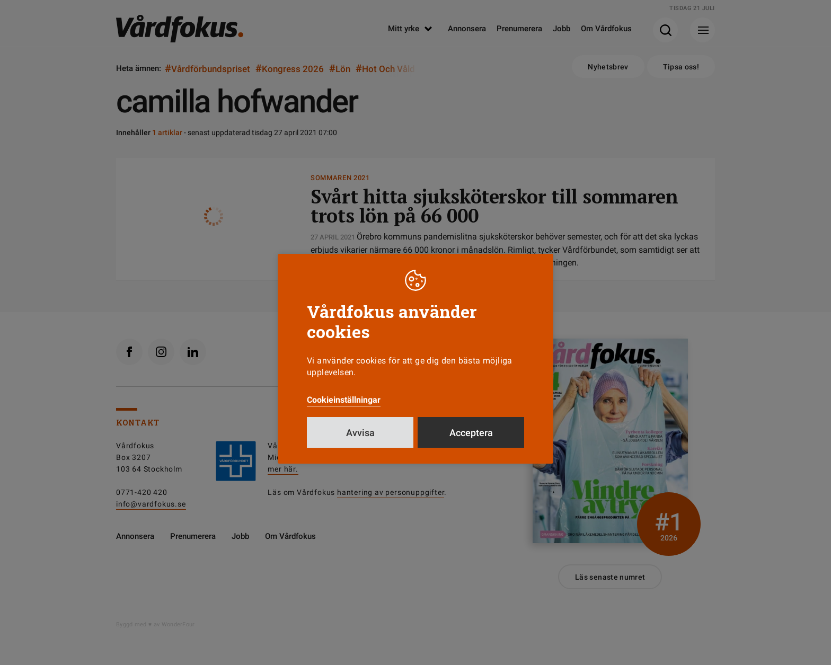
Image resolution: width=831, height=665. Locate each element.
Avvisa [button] (360, 432)
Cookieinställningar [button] (344, 400)
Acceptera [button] (471, 432)
